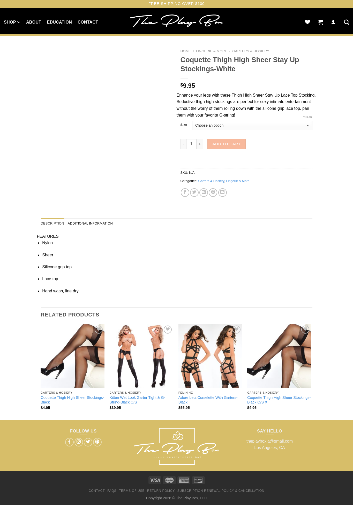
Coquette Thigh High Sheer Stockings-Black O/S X (279, 400)
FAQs (111, 491)
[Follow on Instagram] (78, 442)
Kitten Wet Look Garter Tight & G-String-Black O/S (137, 400)
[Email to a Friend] (203, 192)
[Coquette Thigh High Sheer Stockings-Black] (72, 356)
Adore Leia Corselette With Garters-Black (208, 400)
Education (59, 22)
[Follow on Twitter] (88, 442)
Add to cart (226, 144)
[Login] (333, 22)
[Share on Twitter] (194, 192)
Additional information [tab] (90, 223)
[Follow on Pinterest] (97, 442)
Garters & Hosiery (250, 51)
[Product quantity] (191, 144)
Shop (12, 22)
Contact (88, 22)
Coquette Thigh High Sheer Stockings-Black (72, 400)
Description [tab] (52, 223)
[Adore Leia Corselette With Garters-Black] (210, 356)
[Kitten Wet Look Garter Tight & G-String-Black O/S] (142, 356)
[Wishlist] (307, 22)
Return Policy (161, 491)
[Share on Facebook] (185, 192)
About (33, 22)
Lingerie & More (211, 51)
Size (184, 125)
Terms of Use (132, 491)
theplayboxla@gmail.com (269, 441)
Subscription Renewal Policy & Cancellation (220, 491)
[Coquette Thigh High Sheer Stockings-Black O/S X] (279, 356)
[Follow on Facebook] (69, 442)
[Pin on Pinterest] (213, 192)
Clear (307, 117)
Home (186, 51)
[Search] (346, 22)
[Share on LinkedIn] (222, 192)
